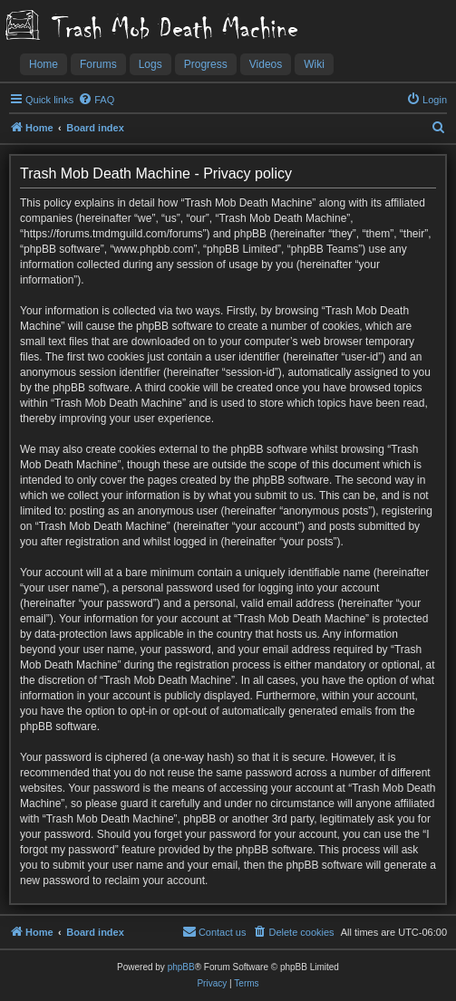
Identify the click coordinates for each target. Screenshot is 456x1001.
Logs (150, 64)
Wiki (314, 64)
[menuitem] (96, 100)
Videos (265, 64)
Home (43, 64)
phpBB (181, 967)
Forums (98, 64)
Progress (206, 64)
